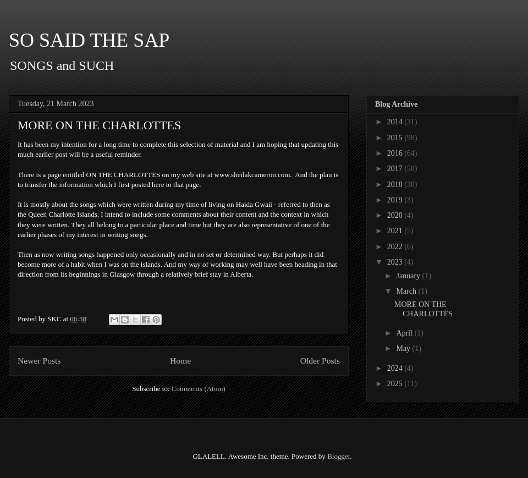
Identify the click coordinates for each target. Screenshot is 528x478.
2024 (396, 368)
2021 (396, 231)
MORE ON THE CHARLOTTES (99, 125)
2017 (396, 168)
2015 (396, 138)
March (407, 291)
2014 (396, 122)
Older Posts (320, 360)
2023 (396, 262)
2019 (396, 200)
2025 (396, 384)
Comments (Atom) (199, 388)
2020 (396, 215)
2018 (396, 184)
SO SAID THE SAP (89, 40)
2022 (396, 247)
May (404, 348)
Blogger (338, 456)
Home (180, 360)
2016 (396, 153)
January (409, 276)
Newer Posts (39, 360)
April (405, 333)
